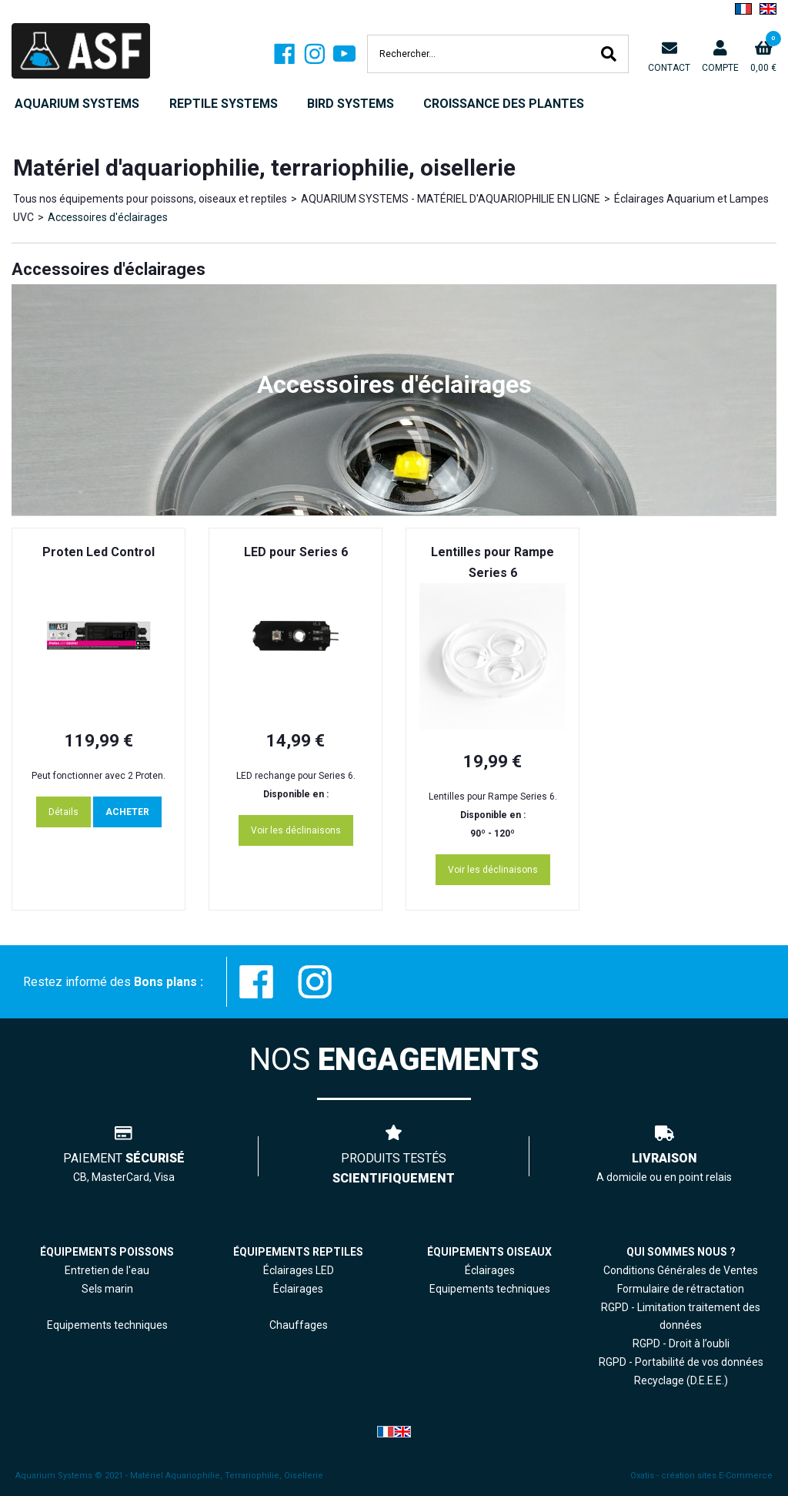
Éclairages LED (298, 1270)
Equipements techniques (489, 1289)
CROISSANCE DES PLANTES (503, 103)
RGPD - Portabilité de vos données (681, 1362)
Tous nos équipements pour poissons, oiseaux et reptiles (150, 199)
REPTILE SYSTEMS (223, 103)
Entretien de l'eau (107, 1270)
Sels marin (107, 1289)
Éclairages (490, 1270)
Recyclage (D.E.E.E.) (681, 1380)
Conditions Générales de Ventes (680, 1270)
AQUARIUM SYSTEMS (77, 103)
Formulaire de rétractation (680, 1289)
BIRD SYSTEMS (350, 103)
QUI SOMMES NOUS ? (681, 1252)
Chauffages (298, 1325)
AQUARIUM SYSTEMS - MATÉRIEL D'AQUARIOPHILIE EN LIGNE (450, 199)
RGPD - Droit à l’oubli (681, 1343)
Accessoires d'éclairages (108, 217)
